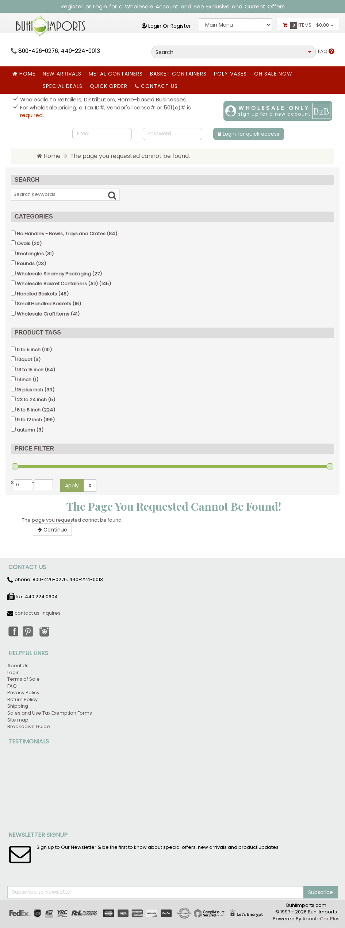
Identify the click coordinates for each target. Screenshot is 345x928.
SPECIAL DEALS (63, 86)
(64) (33, 369)
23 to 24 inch (32, 399)
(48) (40, 293)
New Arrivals (62, 73)
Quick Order (108, 86)
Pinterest (28, 631)
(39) (32, 389)
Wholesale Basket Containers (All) (57, 283)
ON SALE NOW (273, 73)
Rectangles (30, 253)
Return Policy (22, 699)
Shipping (17, 706)
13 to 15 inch (30, 369)
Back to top (332, 895)
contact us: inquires (38, 613)
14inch (24, 379)
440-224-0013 (80, 51)
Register (72, 6)
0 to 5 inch (29, 349)
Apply (72, 485)
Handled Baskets (37, 293)
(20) (26, 243)
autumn (26, 429)
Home (23, 73)
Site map (17, 719)
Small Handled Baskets (44, 303)
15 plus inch (30, 389)
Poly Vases (230, 73)
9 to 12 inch (29, 419)
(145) (61, 283)
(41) (45, 313)
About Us (17, 665)
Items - (308, 25)
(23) (28, 263)
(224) (33, 409)
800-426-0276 (38, 51)
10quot (24, 359)
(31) (32, 253)
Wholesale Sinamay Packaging (54, 273)
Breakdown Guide (29, 726)
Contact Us (156, 86)
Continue (52, 529)
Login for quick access (248, 134)
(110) (31, 349)
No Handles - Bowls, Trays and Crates (61, 233)
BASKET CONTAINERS (178, 73)
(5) (33, 399)
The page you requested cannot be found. (130, 156)
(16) (46, 303)
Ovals (23, 243)
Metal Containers (116, 73)
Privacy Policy (23, 692)
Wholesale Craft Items (43, 313)
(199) (33, 419)
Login (100, 6)
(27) (56, 273)
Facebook (12, 631)
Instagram (44, 631)
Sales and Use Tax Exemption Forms (49, 712)
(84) (64, 233)
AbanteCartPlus (321, 918)
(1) (24, 379)
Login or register (166, 26)
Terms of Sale (23, 679)
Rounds (26, 263)
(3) (26, 359)
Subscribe (320, 892)
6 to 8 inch (29, 409)
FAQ (326, 51)
